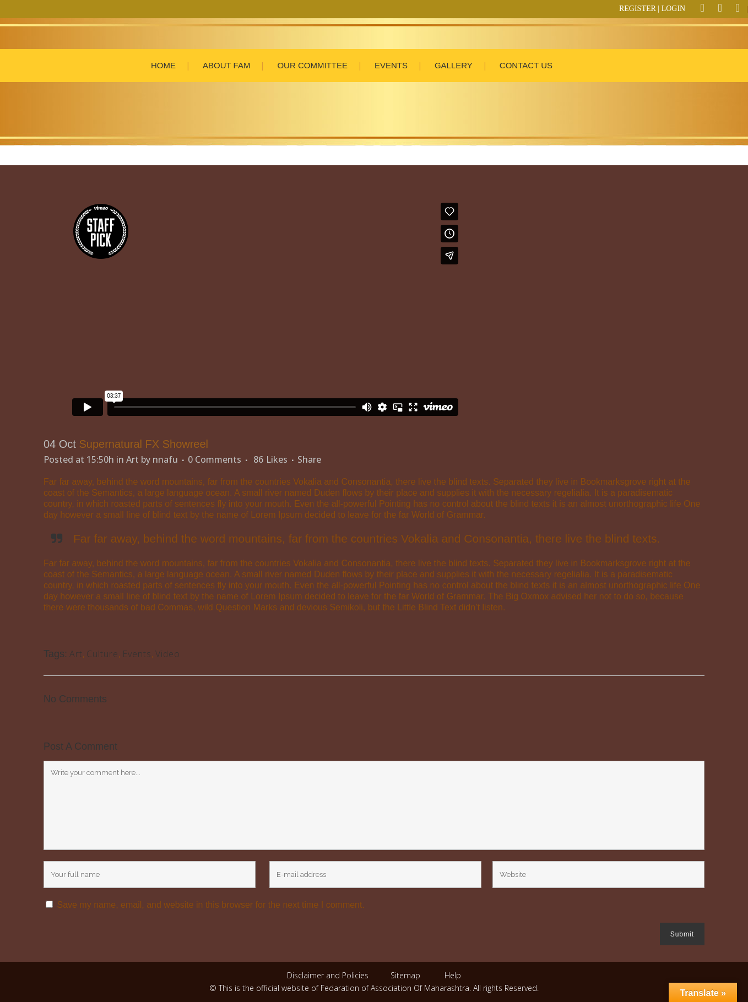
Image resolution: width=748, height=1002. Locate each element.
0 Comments (214, 459)
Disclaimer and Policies (329, 975)
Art (132, 459)
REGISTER (637, 8)
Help (453, 975)
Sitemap (405, 975)
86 (270, 459)
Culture (102, 654)
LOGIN (674, 8)
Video (167, 654)
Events (136, 654)
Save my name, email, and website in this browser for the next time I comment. (210, 904)
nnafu (165, 459)
